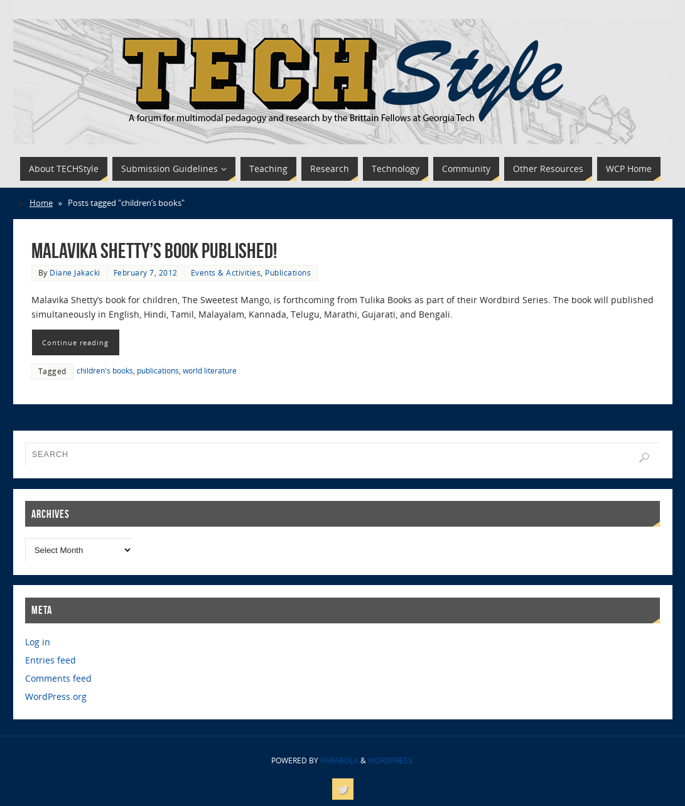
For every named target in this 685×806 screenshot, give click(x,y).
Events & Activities (226, 272)
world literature (210, 370)
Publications (288, 272)
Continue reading (75, 342)
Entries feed (50, 660)
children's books (105, 370)
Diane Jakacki (75, 272)
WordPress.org (56, 696)
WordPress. (391, 760)
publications (158, 370)
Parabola (339, 760)
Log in (37, 642)
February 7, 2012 (146, 272)
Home (41, 203)
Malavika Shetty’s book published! (154, 250)
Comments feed (58, 678)
